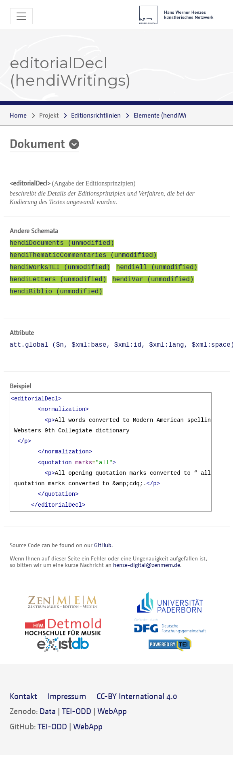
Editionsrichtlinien (96, 115)
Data (48, 711)
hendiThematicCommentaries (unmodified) (83, 255)
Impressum (67, 696)
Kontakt (23, 696)
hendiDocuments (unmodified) (62, 243)
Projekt (49, 115)
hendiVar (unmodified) (153, 279)
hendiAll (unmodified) (157, 267)
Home (18, 115)
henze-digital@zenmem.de (146, 564)
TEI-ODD (76, 711)
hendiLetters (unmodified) (58, 279)
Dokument (37, 143)
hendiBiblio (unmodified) (56, 291)
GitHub (102, 544)
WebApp (112, 711)
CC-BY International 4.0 (137, 696)
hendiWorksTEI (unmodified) (60, 267)
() (169, 115)
